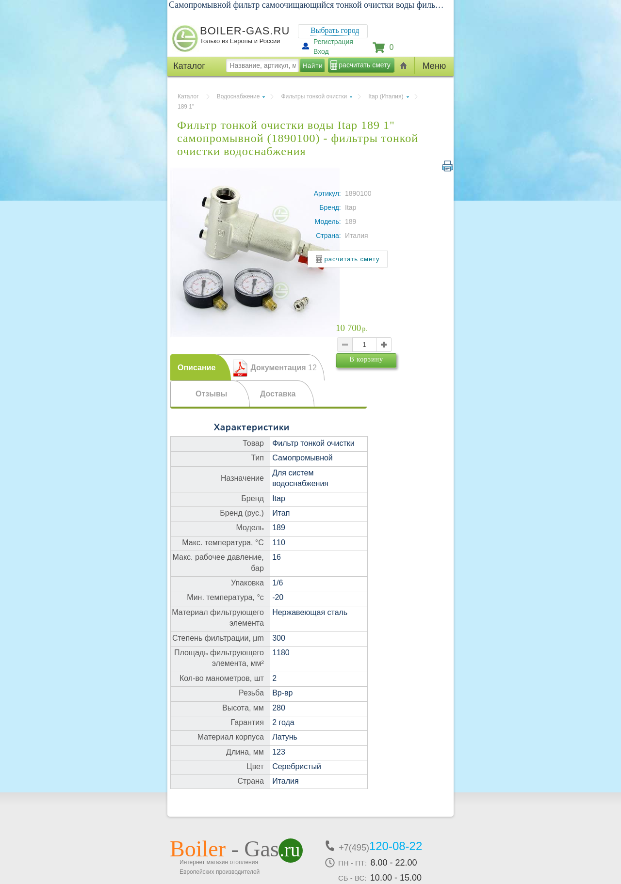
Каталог (188, 96)
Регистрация (333, 42)
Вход (321, 51)
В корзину (385, 376)
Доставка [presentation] (278, 394)
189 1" (186, 106)
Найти (313, 65)
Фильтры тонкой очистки (314, 96)
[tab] (200, 367)
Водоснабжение (238, 96)
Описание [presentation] (196, 367)
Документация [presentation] (283, 367)
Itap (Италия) (385, 96)
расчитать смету (364, 65)
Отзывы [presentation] (211, 394)
